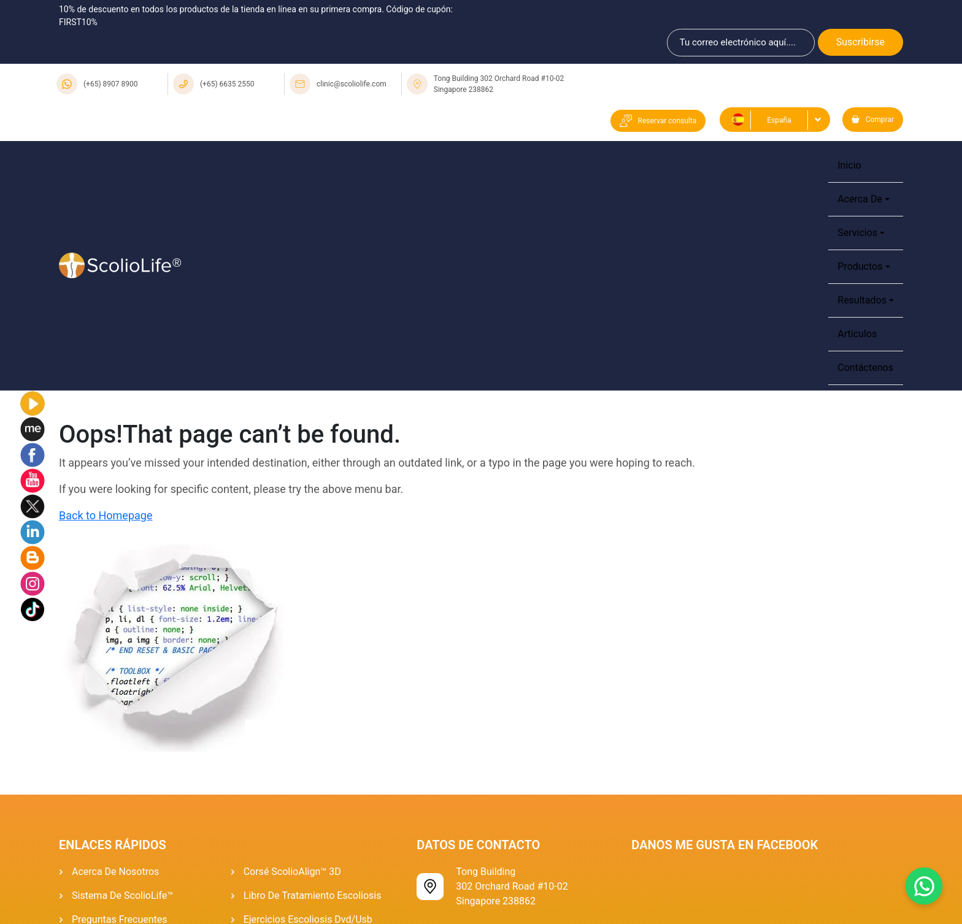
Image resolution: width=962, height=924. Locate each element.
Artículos (857, 334)
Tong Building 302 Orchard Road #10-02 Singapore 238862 (499, 84)
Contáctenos (865, 367)
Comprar (873, 119)
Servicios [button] (857, 233)
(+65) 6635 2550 (227, 84)
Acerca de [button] (859, 199)
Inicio (849, 165)
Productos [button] (859, 266)
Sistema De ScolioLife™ (122, 895)
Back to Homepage (105, 515)
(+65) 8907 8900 (110, 84)
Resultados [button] (862, 300)
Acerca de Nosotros (115, 871)
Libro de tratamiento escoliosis (313, 895)
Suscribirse (860, 42)
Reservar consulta (658, 120)
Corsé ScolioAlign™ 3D (292, 871)
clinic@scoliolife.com (352, 84)
